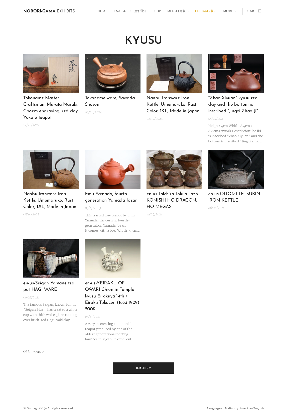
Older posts (32, 351)
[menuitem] (98, 11)
